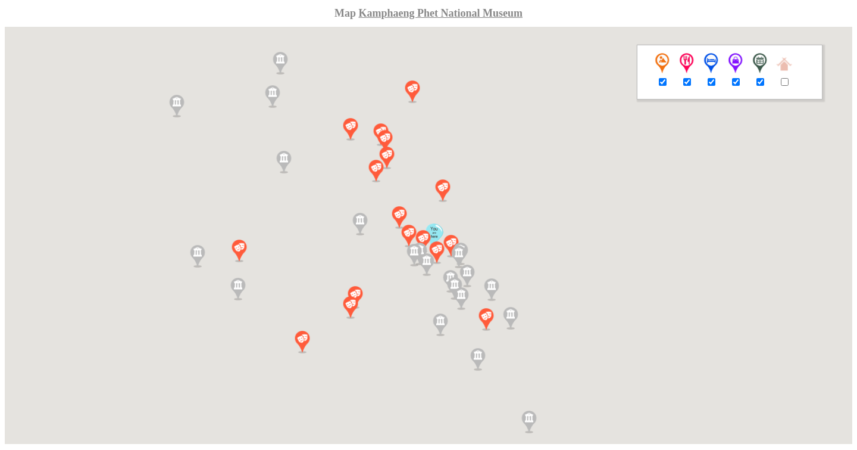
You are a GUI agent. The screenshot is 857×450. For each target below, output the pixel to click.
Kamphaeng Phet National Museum (440, 13)
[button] (409, 236)
